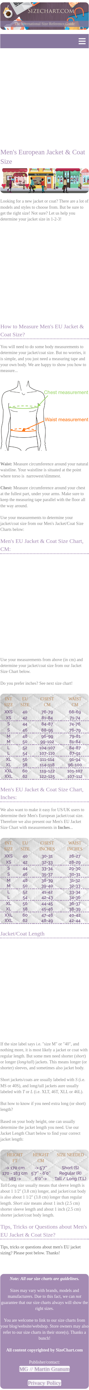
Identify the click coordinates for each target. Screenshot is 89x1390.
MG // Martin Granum (44, 1369)
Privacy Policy (44, 1383)
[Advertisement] (44, 96)
